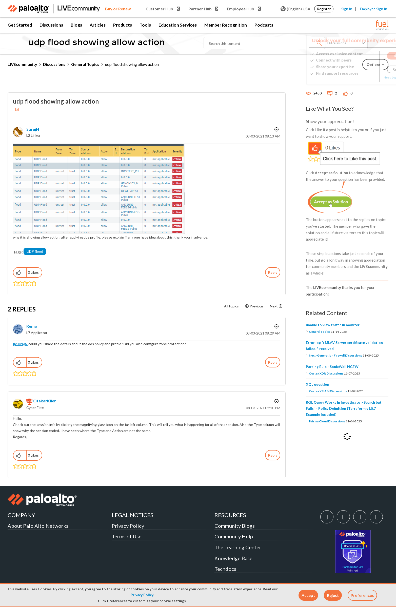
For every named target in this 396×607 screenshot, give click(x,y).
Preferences (362, 595)
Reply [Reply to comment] (272, 362)
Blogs (76, 25)
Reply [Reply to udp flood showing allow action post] (272, 272)
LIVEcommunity (22, 64)
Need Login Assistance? (365, 77)
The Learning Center (237, 547)
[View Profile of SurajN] (32, 129)
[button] (308, 595)
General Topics (85, 64)
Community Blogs (234, 526)
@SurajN (20, 344)
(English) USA (295, 8)
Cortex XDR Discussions (326, 373)
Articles (98, 25)
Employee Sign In (373, 9)
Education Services (178, 25)
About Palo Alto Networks (38, 526)
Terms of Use (127, 536)
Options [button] (276, 129)
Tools (145, 25)
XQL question (317, 384)
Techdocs (225, 569)
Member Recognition (225, 25)
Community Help (233, 536)
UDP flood (35, 251)
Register (324, 9)
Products (122, 25)
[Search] (264, 43)
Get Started (20, 25)
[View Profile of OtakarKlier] (44, 400)
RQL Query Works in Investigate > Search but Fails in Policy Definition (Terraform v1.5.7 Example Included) (344, 408)
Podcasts (263, 25)
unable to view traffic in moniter (333, 325)
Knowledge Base (233, 558)
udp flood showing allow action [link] (132, 64)
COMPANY (21, 515)
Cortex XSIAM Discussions (328, 391)
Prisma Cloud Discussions (327, 421)
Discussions (51, 25)
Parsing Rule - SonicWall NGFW (332, 366)
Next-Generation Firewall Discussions (335, 355)
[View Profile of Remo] (31, 326)
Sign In (346, 9)
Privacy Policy (142, 595)
